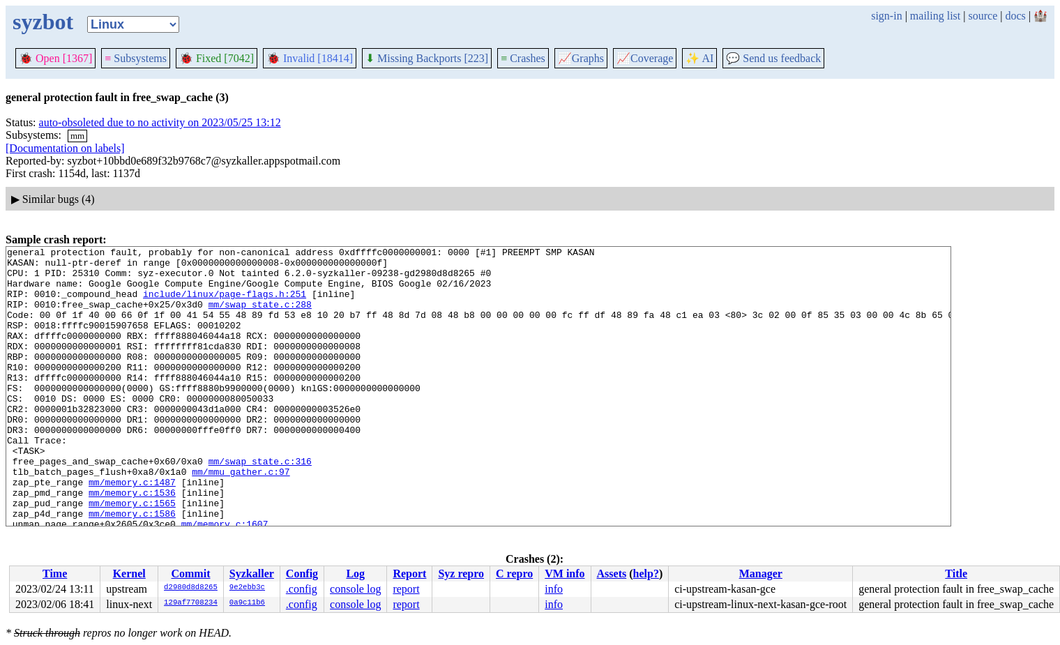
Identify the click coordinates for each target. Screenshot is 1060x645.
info (554, 589)
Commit (190, 573)
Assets (612, 573)
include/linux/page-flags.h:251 (224, 304)
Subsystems (136, 58)
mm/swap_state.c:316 (260, 505)
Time (55, 573)
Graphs (581, 58)
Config (302, 573)
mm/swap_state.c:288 (260, 316)
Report (409, 573)
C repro (514, 573)
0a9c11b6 (247, 603)
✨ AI (699, 58)
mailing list (935, 16)
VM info (564, 573)
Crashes (523, 58)
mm (77, 135)
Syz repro (461, 573)
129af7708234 (191, 603)
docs (1015, 16)
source (983, 16)
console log (355, 589)
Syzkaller (251, 573)
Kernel (129, 573)
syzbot (43, 21)
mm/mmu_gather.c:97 (240, 517)
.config (301, 589)
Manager (760, 573)
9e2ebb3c (247, 588)
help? (646, 573)
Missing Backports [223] (426, 58)
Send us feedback (773, 58)
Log (355, 573)
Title (956, 573)
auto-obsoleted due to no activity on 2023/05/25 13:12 (160, 122)
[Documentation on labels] (65, 148)
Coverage (644, 58)
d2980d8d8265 (191, 588)
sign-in (886, 16)
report (406, 589)
